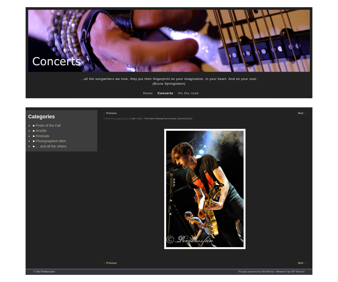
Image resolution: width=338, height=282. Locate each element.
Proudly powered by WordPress (256, 271)
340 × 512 (137, 118)
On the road (188, 93)
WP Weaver (298, 271)
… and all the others (51, 146)
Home (148, 93)
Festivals (42, 136)
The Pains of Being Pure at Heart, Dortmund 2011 (168, 118)
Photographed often (51, 141)
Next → (302, 113)
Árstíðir (41, 131)
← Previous (110, 113)
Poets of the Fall (48, 125)
